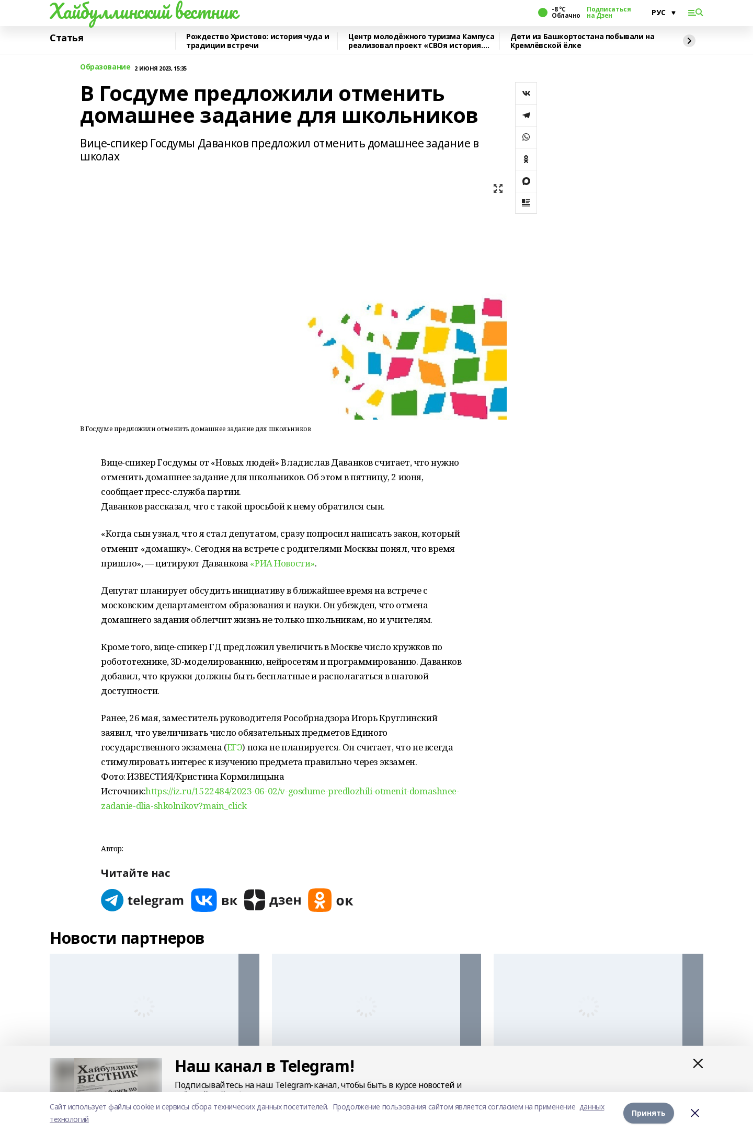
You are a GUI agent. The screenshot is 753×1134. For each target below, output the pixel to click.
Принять (649, 1113)
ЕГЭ (235, 747)
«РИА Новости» (282, 563)
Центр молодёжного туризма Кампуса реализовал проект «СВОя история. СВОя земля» (421, 41)
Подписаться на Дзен (609, 12)
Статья (66, 38)
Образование (105, 67)
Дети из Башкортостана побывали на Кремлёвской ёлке (582, 41)
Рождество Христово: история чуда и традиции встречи (257, 41)
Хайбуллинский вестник (143, 11)
